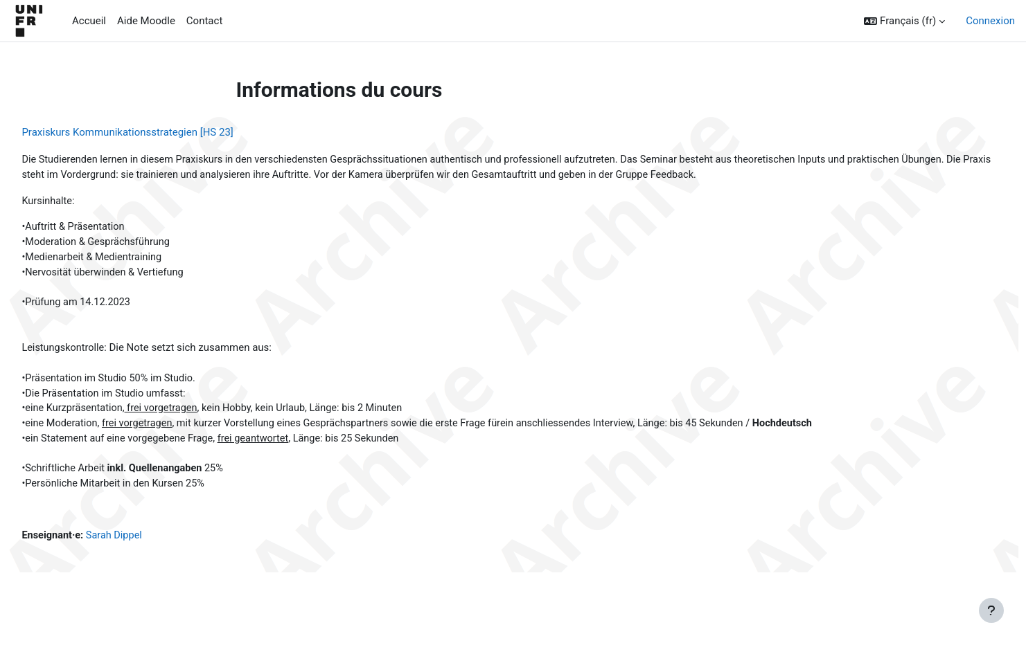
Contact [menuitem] (204, 21)
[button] (904, 21)
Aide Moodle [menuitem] (146, 21)
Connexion (990, 21)
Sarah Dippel (148, 546)
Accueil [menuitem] (89, 21)
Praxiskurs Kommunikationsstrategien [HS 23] (158, 132)
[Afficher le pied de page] (991, 610)
